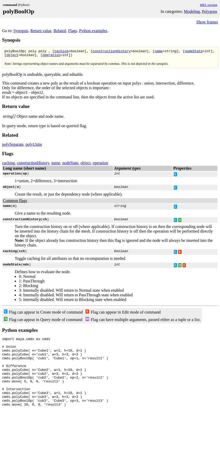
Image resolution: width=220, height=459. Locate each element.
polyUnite (34, 146)
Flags (72, 31)
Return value (40, 31)
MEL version (208, 5)
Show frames (207, 22)
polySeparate (13, 146)
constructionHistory (111, 51)
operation (51, 56)
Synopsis (20, 31)
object (12, 56)
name (158, 51)
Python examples (93, 31)
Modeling (192, 11)
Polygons (209, 11)
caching (61, 51)
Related (59, 31)
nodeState (194, 51)
